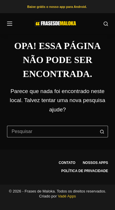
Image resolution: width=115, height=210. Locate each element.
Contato (67, 163)
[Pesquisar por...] (52, 131)
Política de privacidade (84, 171)
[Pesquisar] (106, 24)
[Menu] (9, 23)
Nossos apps (95, 163)
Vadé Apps (67, 196)
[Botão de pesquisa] (102, 131)
